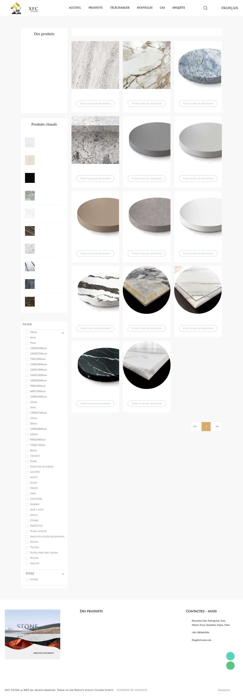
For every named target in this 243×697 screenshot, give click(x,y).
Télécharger (119, 8)
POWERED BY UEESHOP (132, 690)
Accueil (75, 8)
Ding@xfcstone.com (201, 640)
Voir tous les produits (95, 104)
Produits (95, 8)
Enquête (178, 8)
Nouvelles (144, 8)
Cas (162, 8)
